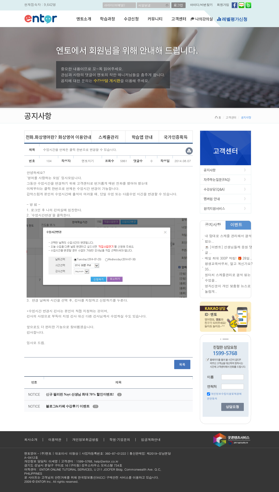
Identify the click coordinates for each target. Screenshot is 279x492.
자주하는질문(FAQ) (217, 179)
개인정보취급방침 (85, 439)
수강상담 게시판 (106, 80)
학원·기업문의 (119, 439)
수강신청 (131, 19)
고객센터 (178, 19)
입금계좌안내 (151, 439)
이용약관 (54, 439)
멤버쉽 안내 (212, 198)
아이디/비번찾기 (201, 4)
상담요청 (232, 407)
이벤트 (236, 224)
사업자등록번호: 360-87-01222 (104, 453)
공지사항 (210, 170)
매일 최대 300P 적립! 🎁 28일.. (228, 258)
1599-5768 (84, 461)
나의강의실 (202, 19)
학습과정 (107, 19)
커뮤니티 (155, 19)
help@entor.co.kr (106, 461)
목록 (182, 364)
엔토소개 (83, 19)
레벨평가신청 (232, 19)
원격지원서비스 (214, 208)
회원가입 (223, 4)
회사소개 (30, 439)
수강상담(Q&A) (214, 189)
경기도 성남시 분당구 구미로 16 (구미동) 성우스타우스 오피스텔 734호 (73, 465)
